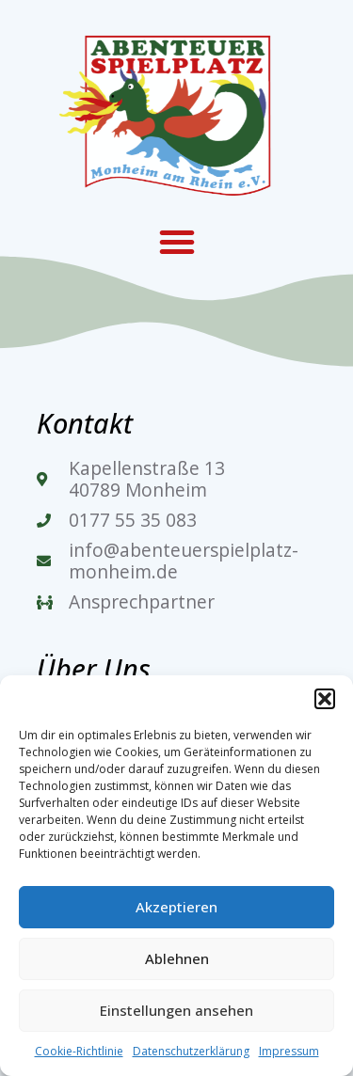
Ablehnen (177, 958)
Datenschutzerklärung (191, 1051)
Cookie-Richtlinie (79, 1051)
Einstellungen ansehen (176, 1010)
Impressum (289, 1051)
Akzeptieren (176, 906)
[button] (324, 698)
